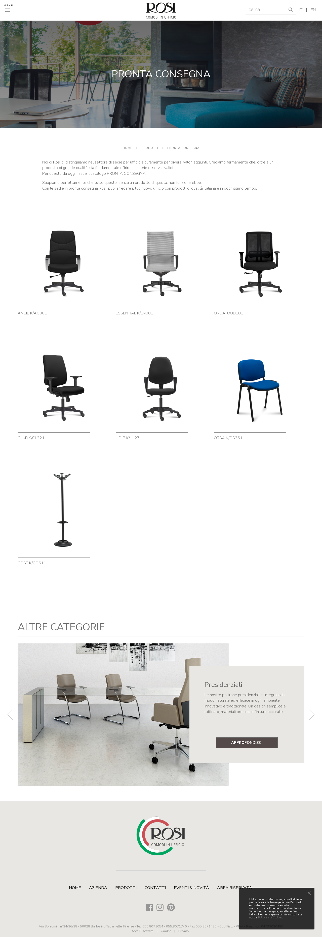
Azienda (98, 888)
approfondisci (246, 742)
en (313, 10)
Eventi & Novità (191, 888)
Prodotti (149, 148)
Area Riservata (234, 888)
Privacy (183, 931)
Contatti (155, 888)
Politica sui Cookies (270, 917)
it (300, 10)
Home (127, 148)
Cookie (166, 931)
